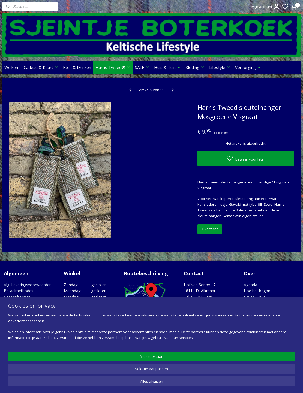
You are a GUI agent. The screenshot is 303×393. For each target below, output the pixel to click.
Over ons (12, 309)
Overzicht (210, 228)
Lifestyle (220, 67)
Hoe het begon (257, 290)
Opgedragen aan (258, 309)
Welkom (11, 67)
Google (289, 355)
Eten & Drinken (77, 67)
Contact (11, 303)
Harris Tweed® (113, 67)
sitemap (173, 383)
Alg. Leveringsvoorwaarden (28, 284)
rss (184, 383)
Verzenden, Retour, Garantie (29, 321)
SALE (142, 67)
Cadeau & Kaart (41, 67)
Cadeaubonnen (17, 297)
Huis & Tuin (167, 67)
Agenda (250, 284)
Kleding (195, 67)
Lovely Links (254, 297)
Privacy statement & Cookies (29, 315)
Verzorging (248, 67)
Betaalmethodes (18, 290)
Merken (250, 303)
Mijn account (265, 6)
